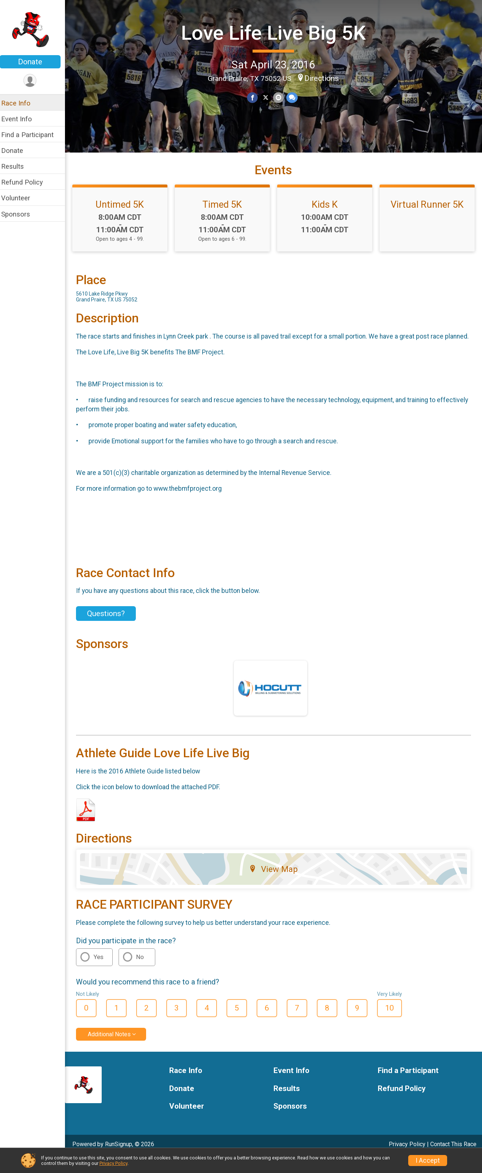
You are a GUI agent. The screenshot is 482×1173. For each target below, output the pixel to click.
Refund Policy (27, 182)
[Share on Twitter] (268, 97)
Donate (35, 61)
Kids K (327, 209)
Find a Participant (32, 135)
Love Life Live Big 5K (276, 32)
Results (17, 166)
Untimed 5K (124, 209)
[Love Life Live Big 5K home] (35, 28)
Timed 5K (225, 209)
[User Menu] (35, 80)
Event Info (21, 119)
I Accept (428, 1160)
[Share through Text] (294, 97)
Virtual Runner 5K (427, 209)
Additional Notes (114, 1048)
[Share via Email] (281, 97)
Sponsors (20, 214)
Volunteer (20, 198)
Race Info (20, 103)
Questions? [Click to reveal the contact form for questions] (111, 628)
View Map (275, 884)
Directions (324, 78)
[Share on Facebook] (255, 97)
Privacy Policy (113, 1163)
